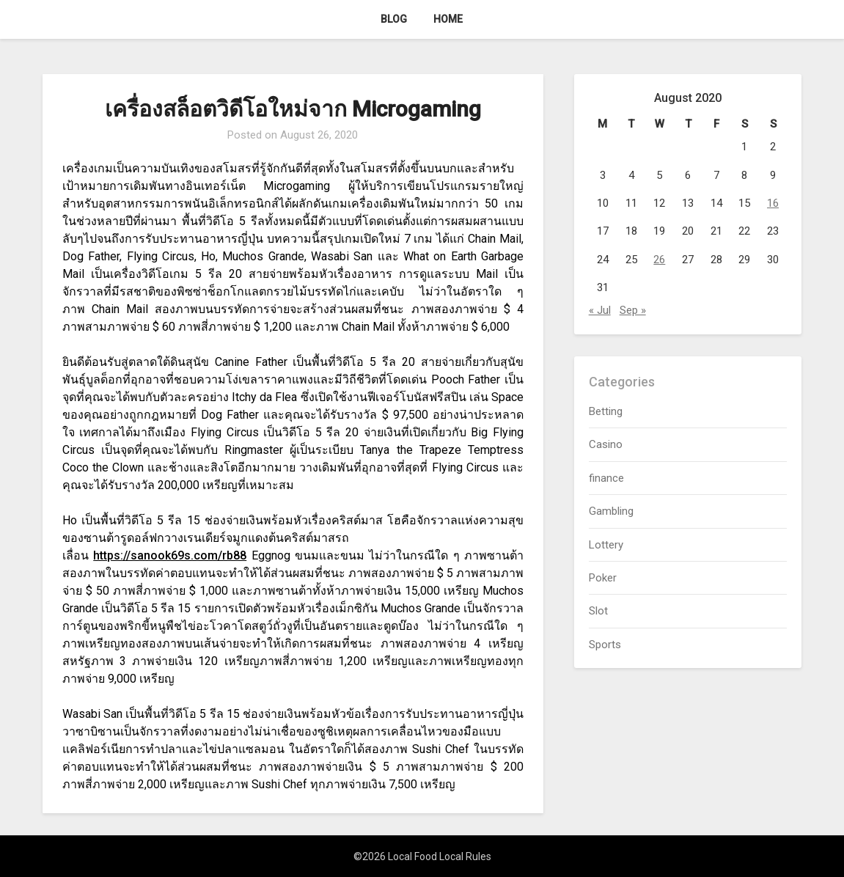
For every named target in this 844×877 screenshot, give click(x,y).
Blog (394, 19)
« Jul (600, 310)
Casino (606, 444)
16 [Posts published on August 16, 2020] (773, 203)
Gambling (611, 511)
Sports (605, 644)
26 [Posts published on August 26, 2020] (659, 259)
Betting (606, 411)
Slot (598, 610)
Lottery (606, 544)
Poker (603, 577)
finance (606, 478)
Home (448, 19)
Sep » (633, 310)
